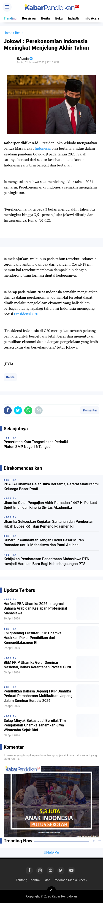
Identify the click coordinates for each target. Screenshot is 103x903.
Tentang (21, 880)
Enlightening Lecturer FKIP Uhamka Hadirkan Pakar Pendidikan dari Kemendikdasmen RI (33, 638)
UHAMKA (51, 853)
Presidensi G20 (26, 313)
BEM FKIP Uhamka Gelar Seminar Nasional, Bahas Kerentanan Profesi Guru (37, 665)
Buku (58, 18)
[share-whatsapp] (28, 410)
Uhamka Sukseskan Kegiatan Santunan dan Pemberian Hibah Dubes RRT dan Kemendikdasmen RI (48, 524)
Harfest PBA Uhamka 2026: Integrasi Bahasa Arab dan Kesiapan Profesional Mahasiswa (35, 609)
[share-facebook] (8, 410)
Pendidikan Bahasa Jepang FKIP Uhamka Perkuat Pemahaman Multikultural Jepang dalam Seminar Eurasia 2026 (38, 696)
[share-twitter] (18, 410)
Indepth (73, 18)
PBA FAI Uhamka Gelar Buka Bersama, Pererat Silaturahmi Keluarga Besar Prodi (51, 486)
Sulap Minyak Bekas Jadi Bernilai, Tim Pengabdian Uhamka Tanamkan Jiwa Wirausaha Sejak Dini (35, 725)
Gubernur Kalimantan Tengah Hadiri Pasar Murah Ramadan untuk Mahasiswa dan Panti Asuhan (44, 542)
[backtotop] (51, 890)
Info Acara (91, 18)
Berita (45, 18)
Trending (10, 18)
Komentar (89, 410)
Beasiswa (29, 18)
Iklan (47, 880)
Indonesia (43, 148)
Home (8, 33)
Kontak (35, 880)
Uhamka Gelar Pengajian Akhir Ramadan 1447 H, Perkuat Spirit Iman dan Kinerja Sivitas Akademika (50, 505)
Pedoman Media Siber (69, 880)
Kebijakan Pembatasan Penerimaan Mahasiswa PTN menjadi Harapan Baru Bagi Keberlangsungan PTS (46, 561)
